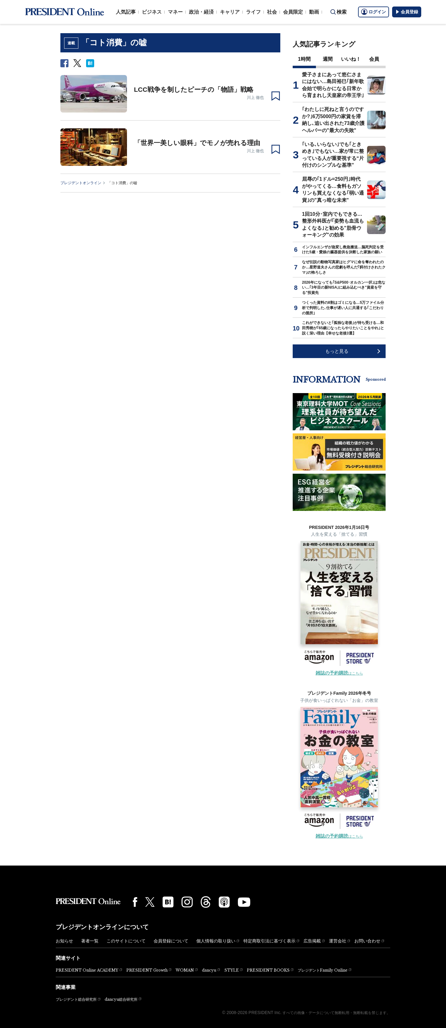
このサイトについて (126, 940)
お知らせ (64, 940)
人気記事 (126, 12)
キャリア (230, 12)
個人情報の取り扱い (215, 940)
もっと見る (336, 351)
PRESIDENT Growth (147, 970)
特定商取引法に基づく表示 (269, 940)
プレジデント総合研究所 (76, 999)
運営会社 (337, 940)
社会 (272, 12)
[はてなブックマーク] (168, 902)
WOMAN (185, 970)
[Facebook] (135, 901)
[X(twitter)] (150, 902)
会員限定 (293, 12)
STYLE (231, 970)
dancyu (209, 970)
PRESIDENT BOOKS (268, 970)
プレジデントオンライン (80, 183)
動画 (314, 12)
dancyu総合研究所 (121, 999)
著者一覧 (89, 940)
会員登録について (171, 940)
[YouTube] (244, 902)
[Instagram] (187, 902)
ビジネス (152, 12)
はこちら (339, 673)
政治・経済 (201, 12)
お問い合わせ (367, 940)
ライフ (253, 12)
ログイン (373, 12)
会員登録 (406, 11)
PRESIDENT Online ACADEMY (87, 970)
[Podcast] (224, 901)
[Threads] (206, 901)
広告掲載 (312, 940)
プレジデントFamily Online (323, 970)
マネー (175, 12)
